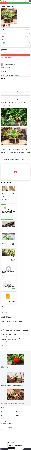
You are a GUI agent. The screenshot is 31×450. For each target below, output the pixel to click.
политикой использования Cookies (12, 444)
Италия (17, 93)
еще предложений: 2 (12, 260)
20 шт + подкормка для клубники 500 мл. (9, 34)
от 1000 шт (4, 48)
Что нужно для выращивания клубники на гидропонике (11, 321)
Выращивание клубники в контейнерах (8, 334)
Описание (3, 78)
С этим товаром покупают (6, 182)
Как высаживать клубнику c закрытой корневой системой (12, 385)
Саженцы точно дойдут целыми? (7, 317)
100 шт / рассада (5, 43)
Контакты (17, 415)
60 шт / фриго (4, 39)
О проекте (2, 408)
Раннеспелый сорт (19, 94)
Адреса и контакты (25, 421)
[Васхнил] (3, 1)
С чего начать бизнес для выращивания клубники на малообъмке (13, 310)
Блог (1, 411)
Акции (1, 415)
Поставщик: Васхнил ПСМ (5, 32)
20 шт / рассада (5, 28)
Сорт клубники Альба (5, 367)
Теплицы (2, 329)
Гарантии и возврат (19, 412)
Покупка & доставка (3, 316)
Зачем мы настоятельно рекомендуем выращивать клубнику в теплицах (15, 330)
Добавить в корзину (15, 54)
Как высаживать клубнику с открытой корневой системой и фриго (13, 401)
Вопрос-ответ (3, 306)
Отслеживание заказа (19, 411)
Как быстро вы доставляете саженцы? (8, 343)
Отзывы (2, 412)
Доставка (17, 408)
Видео (2, 161)
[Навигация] (30, 1)
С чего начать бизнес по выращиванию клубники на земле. (12, 313)
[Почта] (1, 449)
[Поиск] (30, 3)
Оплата (2, 416)
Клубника (2, 308)
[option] (9, 16)
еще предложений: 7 (12, 230)
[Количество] (27, 29)
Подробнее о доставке (16, 75)
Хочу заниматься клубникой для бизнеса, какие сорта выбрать (13, 325)
